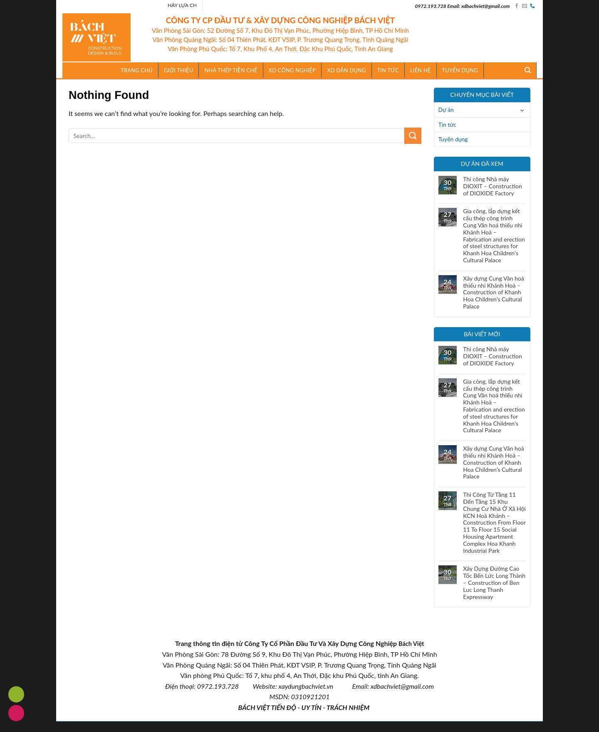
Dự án (446, 109)
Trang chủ (137, 70)
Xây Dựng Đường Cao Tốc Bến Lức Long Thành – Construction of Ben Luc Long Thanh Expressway (494, 582)
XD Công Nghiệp (292, 70)
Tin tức (447, 124)
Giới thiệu (178, 70)
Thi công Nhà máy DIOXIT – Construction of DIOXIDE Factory (492, 186)
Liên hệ (420, 70)
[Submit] (412, 136)
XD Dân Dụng (346, 70)
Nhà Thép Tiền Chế (230, 70)
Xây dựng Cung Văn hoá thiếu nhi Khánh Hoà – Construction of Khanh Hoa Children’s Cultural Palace (493, 292)
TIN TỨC (388, 70)
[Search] (528, 70)
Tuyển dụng (460, 70)
